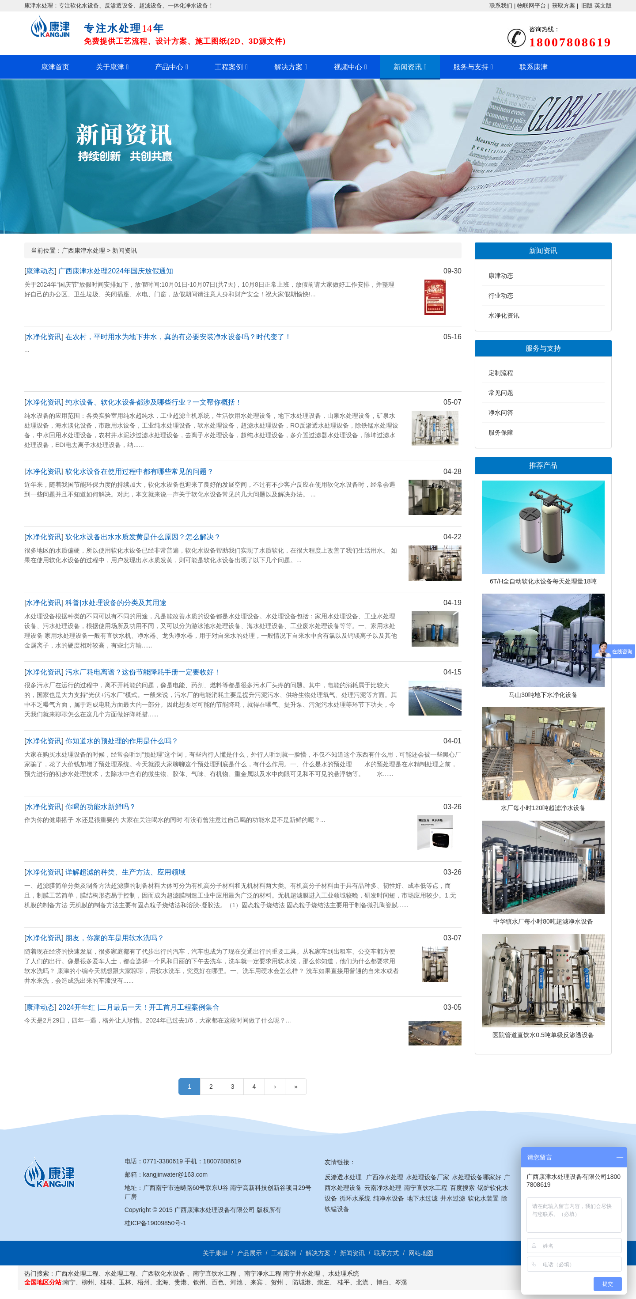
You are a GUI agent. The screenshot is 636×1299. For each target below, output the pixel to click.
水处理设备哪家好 (476, 1177)
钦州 (199, 1282)
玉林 (125, 1282)
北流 (362, 1282)
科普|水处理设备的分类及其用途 (115, 602)
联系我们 (500, 5)
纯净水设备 (388, 1198)
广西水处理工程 (76, 1273)
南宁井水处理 (301, 1273)
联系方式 (386, 1253)
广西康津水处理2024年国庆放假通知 (115, 271)
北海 (162, 1282)
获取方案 (563, 5)
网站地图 (421, 1253)
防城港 (301, 1282)
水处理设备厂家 (427, 1177)
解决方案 (288, 67)
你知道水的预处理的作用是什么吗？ (121, 741)
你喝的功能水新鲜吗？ (100, 806)
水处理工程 (120, 1273)
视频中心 (348, 67)
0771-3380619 (163, 1161)
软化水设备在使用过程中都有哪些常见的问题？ (139, 471)
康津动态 (40, 271)
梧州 (143, 1282)
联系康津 (533, 67)
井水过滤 (452, 1198)
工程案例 (229, 67)
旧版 (587, 5)
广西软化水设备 (163, 1273)
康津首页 (55, 67)
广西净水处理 (384, 1177)
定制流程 (500, 372)
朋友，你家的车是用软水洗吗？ (114, 938)
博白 (382, 1282)
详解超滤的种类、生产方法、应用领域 (125, 872)
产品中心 (169, 67)
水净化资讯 (43, 337)
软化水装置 (483, 1198)
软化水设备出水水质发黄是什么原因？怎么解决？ (143, 537)
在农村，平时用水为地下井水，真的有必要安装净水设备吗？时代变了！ (178, 337)
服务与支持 (470, 67)
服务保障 (500, 432)
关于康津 (110, 67)
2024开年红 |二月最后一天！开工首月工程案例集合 (138, 1007)
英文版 (603, 5)
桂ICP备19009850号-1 (155, 1223)
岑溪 (401, 1282)
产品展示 (249, 1253)
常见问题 (500, 392)
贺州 (277, 1282)
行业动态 (500, 295)
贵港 (180, 1282)
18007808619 (222, 1161)
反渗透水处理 (343, 1177)
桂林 (106, 1282)
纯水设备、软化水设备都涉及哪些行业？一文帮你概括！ (153, 402)
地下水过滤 (422, 1198)
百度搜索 (462, 1187)
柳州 (88, 1282)
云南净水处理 (382, 1187)
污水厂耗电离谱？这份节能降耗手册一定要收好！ (143, 672)
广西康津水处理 (83, 250)
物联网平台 (531, 5)
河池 (236, 1282)
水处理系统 (343, 1273)
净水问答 (500, 412)
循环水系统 (355, 1198)
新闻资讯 (408, 67)
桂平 (343, 1282)
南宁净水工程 (262, 1273)
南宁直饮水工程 (425, 1187)
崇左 (323, 1282)
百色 (218, 1282)
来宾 (256, 1282)
